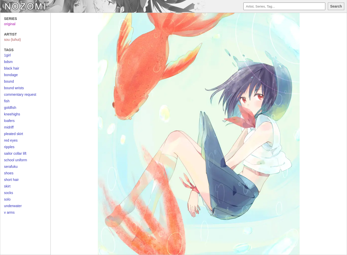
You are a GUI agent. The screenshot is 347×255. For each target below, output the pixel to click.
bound (9, 81)
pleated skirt (13, 134)
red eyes (11, 140)
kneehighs (12, 114)
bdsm (8, 62)
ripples (9, 147)
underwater (13, 206)
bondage (11, 75)
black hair (11, 68)
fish (7, 101)
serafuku (11, 167)
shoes (8, 173)
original (9, 24)
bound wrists (14, 88)
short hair (11, 180)
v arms (9, 212)
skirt (7, 186)
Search (336, 6)
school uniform (15, 160)
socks (8, 193)
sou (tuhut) (12, 40)
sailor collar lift (15, 153)
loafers (9, 121)
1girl (7, 55)
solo (7, 199)
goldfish (10, 108)
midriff (9, 127)
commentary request (20, 94)
